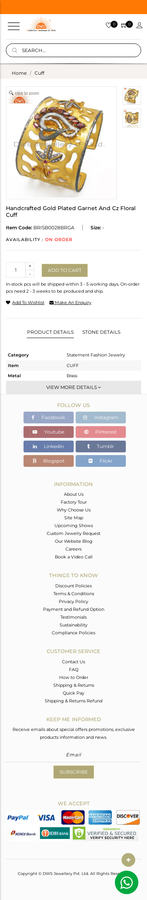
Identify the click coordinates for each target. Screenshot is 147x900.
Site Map (73, 517)
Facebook (48, 417)
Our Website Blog (74, 541)
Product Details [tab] (50, 332)
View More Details (73, 387)
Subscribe (74, 772)
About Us (73, 494)
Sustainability (73, 625)
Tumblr (100, 446)
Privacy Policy (73, 601)
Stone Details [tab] (101, 332)
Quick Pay (73, 693)
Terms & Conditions (73, 593)
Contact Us (73, 661)
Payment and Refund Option (73, 609)
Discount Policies (73, 586)
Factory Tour (74, 502)
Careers (73, 549)
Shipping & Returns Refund (73, 701)
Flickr (101, 461)
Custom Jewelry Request (73, 533)
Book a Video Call (74, 557)
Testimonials (73, 617)
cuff (39, 73)
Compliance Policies (73, 632)
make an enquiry (70, 302)
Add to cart (65, 270)
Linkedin (48, 446)
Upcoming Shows (73, 525)
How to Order (73, 677)
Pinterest (100, 432)
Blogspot (49, 461)
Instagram (100, 417)
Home (19, 73)
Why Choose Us (74, 510)
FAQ (73, 669)
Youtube (48, 432)
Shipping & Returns (73, 685)
